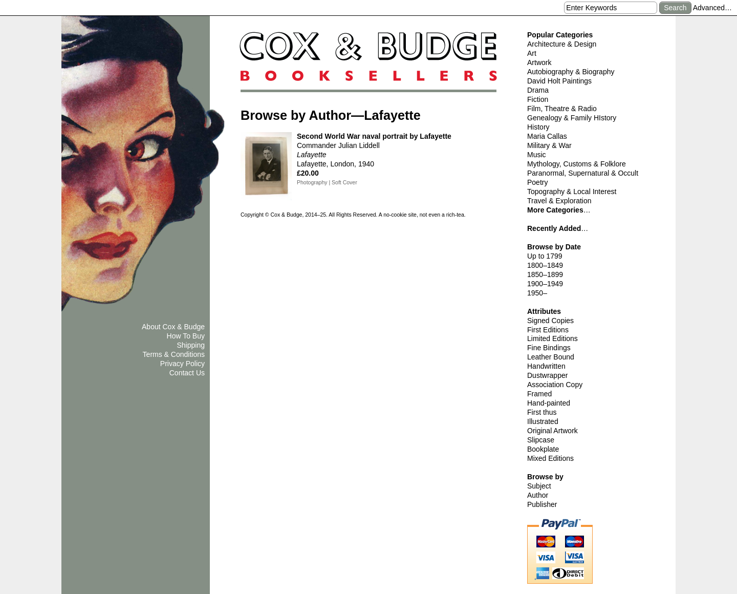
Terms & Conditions (174, 354)
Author (537, 495)
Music (536, 155)
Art (531, 53)
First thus (542, 412)
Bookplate (543, 449)
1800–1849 (545, 265)
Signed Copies (550, 320)
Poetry (537, 182)
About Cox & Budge (173, 327)
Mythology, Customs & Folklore (576, 164)
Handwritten (546, 366)
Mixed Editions (550, 458)
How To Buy (186, 336)
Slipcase (540, 440)
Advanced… (712, 8)
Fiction (537, 99)
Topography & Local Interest (571, 191)
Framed (539, 394)
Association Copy (554, 384)
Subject (539, 486)
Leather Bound (550, 357)
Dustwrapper (547, 375)
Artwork (539, 62)
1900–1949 (545, 284)
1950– (537, 293)
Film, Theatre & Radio (562, 108)
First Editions (548, 330)
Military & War (549, 145)
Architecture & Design (561, 44)
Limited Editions (552, 338)
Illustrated (542, 421)
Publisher (542, 504)
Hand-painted (548, 403)
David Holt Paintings (559, 81)
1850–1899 (545, 274)
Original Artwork (552, 431)
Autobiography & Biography (570, 72)
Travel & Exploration (559, 201)
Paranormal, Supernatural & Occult (582, 173)
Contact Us (187, 373)
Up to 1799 (544, 256)
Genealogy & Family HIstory (571, 118)
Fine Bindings (549, 348)
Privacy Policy (182, 363)
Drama (538, 90)
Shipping (191, 345)
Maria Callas (547, 136)
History (538, 127)
